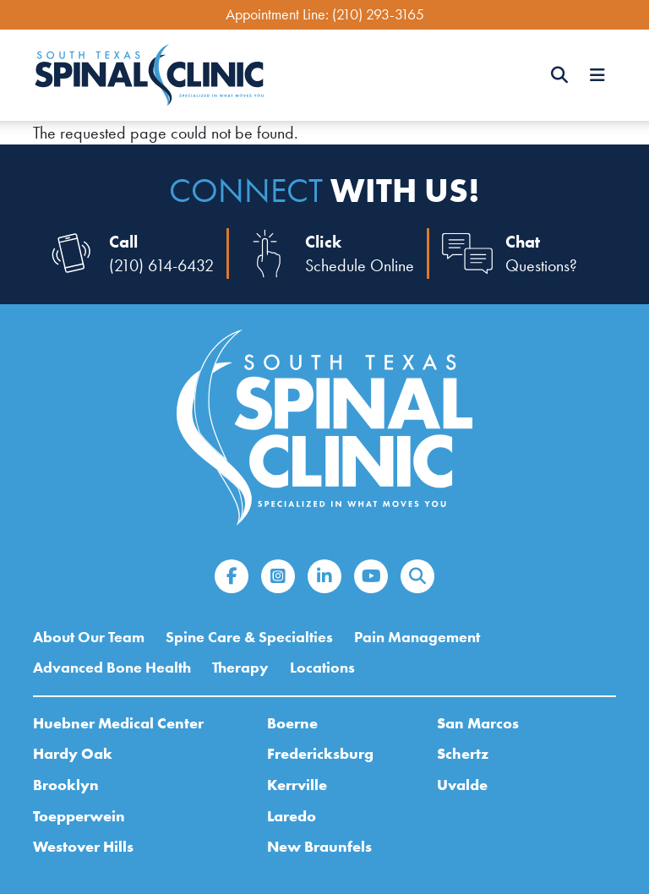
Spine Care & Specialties (249, 637)
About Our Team (89, 637)
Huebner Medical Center (118, 723)
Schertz (462, 753)
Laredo (291, 816)
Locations (322, 667)
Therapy (240, 667)
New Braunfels (319, 846)
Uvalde (462, 784)
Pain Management (417, 637)
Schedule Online (359, 265)
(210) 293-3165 (378, 14)
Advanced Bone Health (112, 667)
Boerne (292, 723)
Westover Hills (83, 846)
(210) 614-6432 (161, 265)
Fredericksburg (320, 753)
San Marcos (478, 723)
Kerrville (297, 784)
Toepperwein (79, 816)
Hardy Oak (72, 753)
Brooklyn (66, 784)
